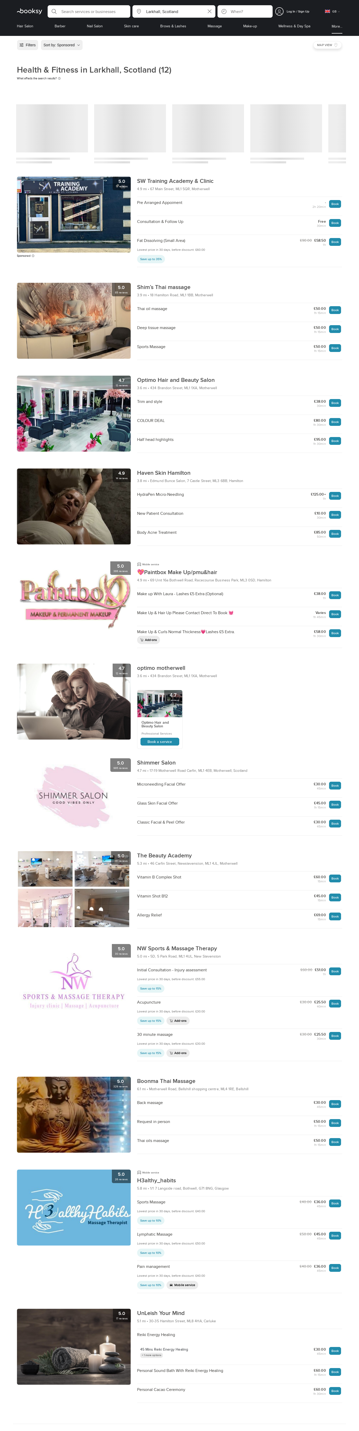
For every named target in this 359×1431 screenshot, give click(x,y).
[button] (89, 11)
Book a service (160, 741)
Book (335, 204)
